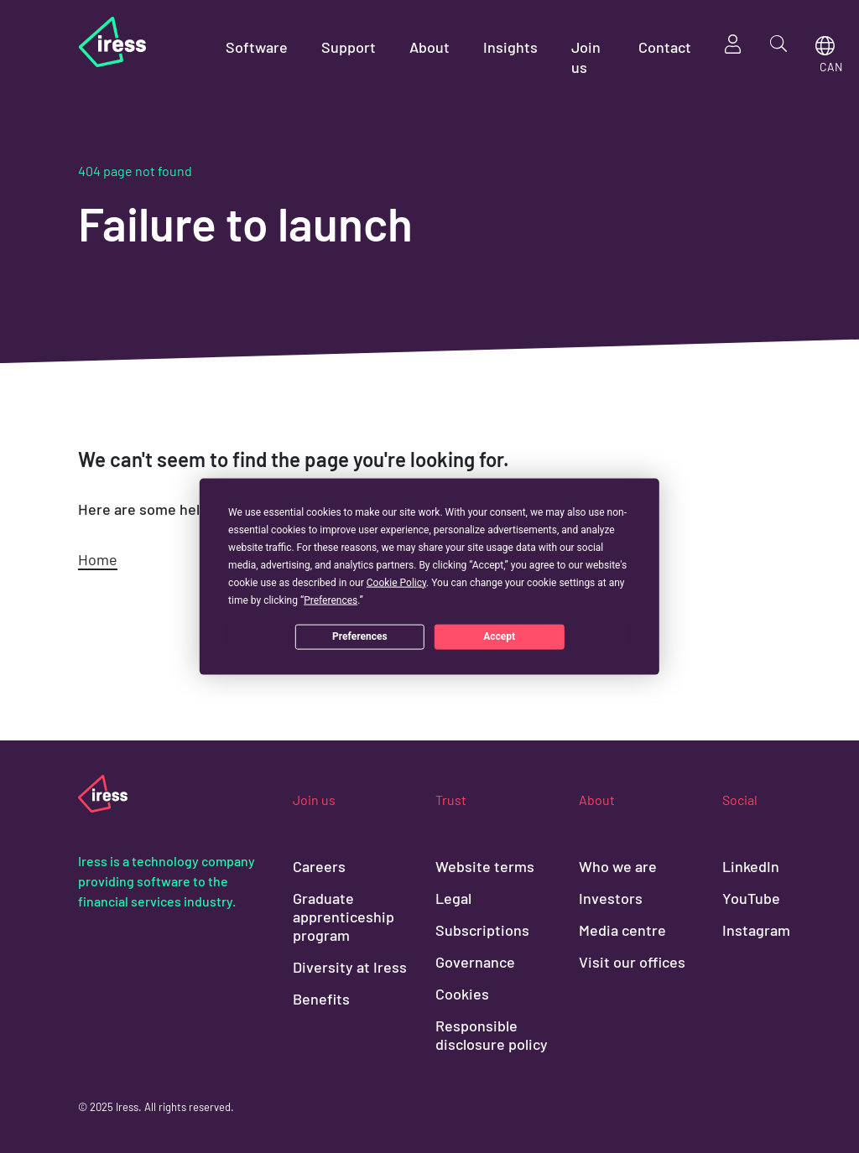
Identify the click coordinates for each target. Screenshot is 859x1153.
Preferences (360, 636)
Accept (499, 636)
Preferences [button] (330, 599)
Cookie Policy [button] (396, 582)
